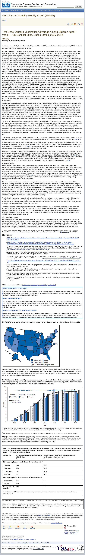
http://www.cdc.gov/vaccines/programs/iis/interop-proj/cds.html (39, 285)
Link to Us (36, 542)
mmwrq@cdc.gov (56, 523)
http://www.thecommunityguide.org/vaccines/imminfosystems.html (27, 249)
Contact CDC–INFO (38, 549)
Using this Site (27, 542)
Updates (10, 528)
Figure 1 (77, 139)
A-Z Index (11, 542)
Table (74, 155)
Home (4, 542)
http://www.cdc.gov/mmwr (44, 515)
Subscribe (18, 528)
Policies (18, 542)
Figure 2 (28, 146)
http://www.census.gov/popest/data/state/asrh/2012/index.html (61, 258)
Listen (24, 528)
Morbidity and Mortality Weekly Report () (28, 15)
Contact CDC (45, 542)
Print (4, 528)
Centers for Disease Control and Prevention (24, 539)
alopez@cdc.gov (64, 232)
